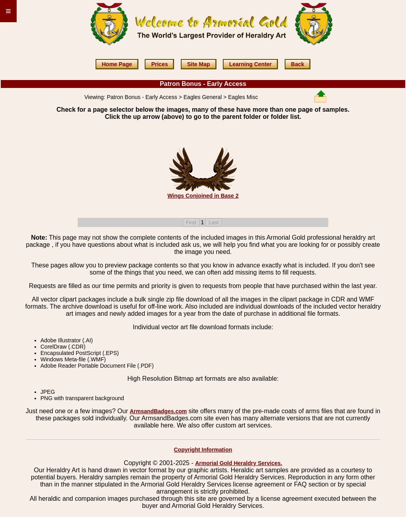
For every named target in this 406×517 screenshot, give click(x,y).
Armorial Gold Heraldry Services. (238, 463)
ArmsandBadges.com (158, 411)
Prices (159, 64)
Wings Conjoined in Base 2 (203, 196)
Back (297, 64)
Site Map (198, 64)
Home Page (117, 64)
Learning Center (250, 64)
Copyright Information (203, 449)
